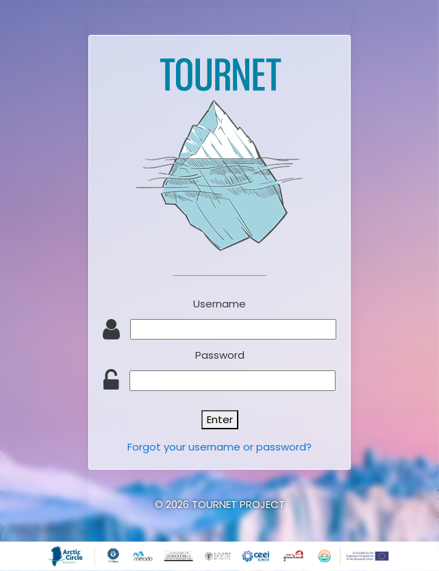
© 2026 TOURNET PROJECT (220, 504)
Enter (220, 419)
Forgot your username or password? (219, 447)
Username (219, 303)
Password (219, 355)
